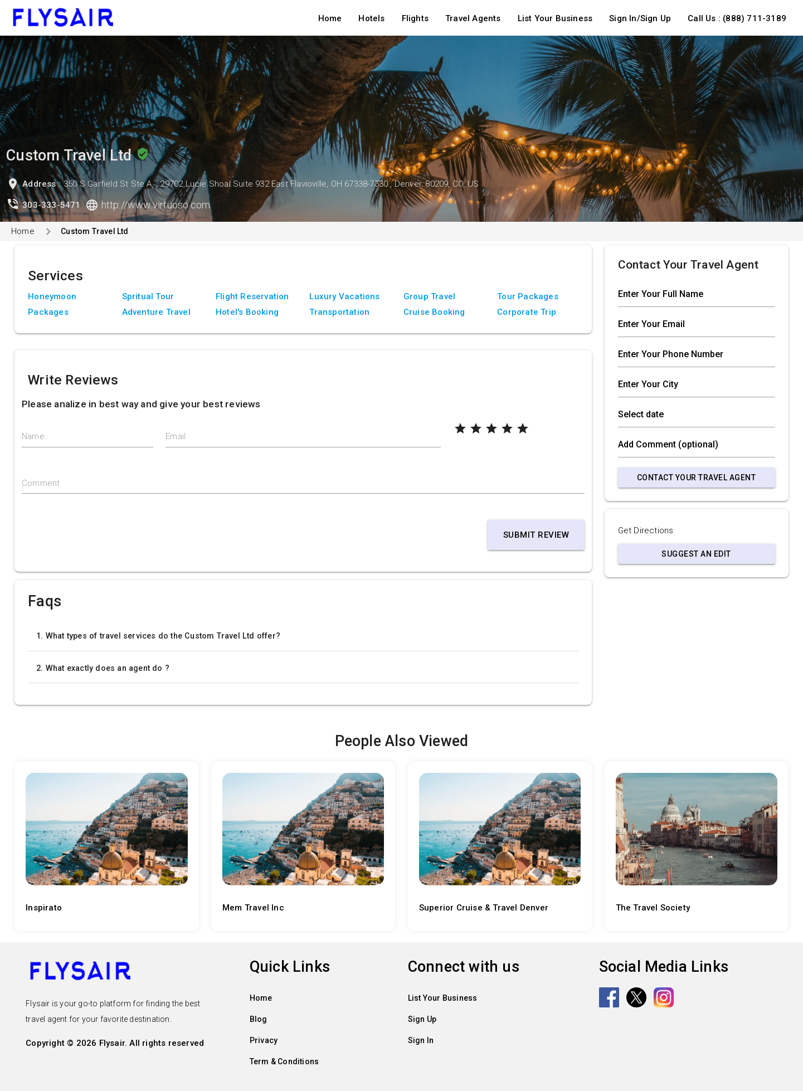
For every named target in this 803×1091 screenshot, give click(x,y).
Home (330, 18)
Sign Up (422, 1019)
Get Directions (646, 530)
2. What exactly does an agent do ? (102, 668)
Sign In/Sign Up (640, 18)
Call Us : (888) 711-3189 (737, 18)
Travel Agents (473, 18)
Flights (415, 18)
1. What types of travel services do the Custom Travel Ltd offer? (158, 635)
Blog (258, 1019)
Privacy (264, 1040)
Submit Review (536, 535)
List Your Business (555, 18)
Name (33, 436)
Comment (41, 483)
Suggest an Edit (696, 553)
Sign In (421, 1040)
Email (176, 436)
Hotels (371, 18)
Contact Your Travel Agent (696, 477)
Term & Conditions (284, 1061)
